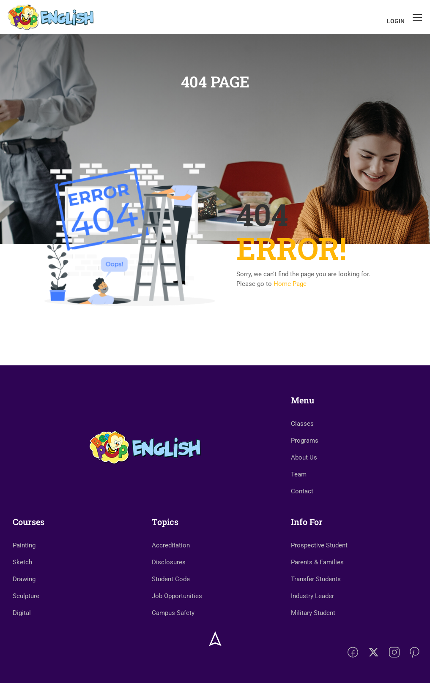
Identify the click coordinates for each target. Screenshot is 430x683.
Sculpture (26, 596)
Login (396, 21)
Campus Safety (173, 613)
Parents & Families (317, 562)
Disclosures (169, 562)
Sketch (22, 562)
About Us (304, 457)
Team (299, 474)
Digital (22, 613)
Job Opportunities (177, 596)
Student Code (171, 579)
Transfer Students (316, 579)
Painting (24, 545)
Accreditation (171, 545)
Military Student (313, 613)
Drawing (24, 579)
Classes (302, 423)
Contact (302, 491)
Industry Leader (312, 596)
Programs (304, 440)
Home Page (290, 284)
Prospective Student (319, 545)
